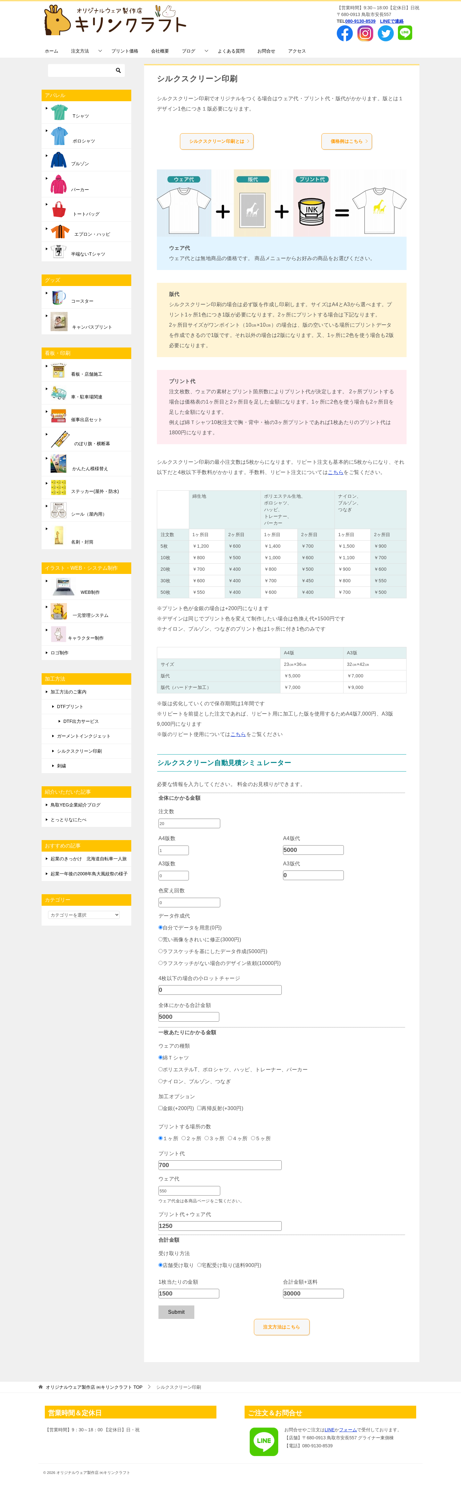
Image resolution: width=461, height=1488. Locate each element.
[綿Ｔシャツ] (160, 1057)
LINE (330, 1429)
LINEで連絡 (392, 21)
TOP (94, 1387)
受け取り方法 (174, 1253)
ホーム (51, 50)
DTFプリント (70, 706)
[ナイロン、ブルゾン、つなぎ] (160, 1081)
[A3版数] (173, 875)
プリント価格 (124, 50)
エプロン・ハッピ (80, 231)
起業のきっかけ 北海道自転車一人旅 (89, 858)
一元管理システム (80, 611)
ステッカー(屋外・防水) (85, 487)
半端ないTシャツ (78, 251)
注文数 (166, 811)
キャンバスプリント (81, 321)
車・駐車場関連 (76, 393)
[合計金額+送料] (313, 1293)
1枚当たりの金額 (178, 1282)
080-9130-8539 (360, 21)
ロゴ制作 (60, 652)
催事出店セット (76, 416)
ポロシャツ (73, 136)
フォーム (348, 1429)
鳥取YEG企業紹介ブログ (76, 804)
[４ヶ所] (230, 1138)
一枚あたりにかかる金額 (187, 1032)
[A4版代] (313, 850)
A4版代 (291, 838)
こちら (336, 472)
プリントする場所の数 (184, 1126)
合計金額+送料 (300, 1282)
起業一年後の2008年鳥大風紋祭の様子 (89, 873)
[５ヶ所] (253, 1138)
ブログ (188, 50)
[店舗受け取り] (160, 1265)
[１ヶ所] (160, 1138)
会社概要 (160, 50)
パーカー (70, 184)
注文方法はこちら (281, 1326)
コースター (72, 297)
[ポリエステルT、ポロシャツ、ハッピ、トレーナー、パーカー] (160, 1069)
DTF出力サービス (81, 721)
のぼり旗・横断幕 (80, 439)
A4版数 (166, 838)
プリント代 (171, 1153)
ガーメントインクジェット (84, 736)
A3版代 (291, 863)
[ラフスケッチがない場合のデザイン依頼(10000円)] (160, 963)
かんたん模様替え (79, 463)
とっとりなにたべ (68, 819)
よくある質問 (231, 50)
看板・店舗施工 (76, 370)
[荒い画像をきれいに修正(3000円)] (160, 939)
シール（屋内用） (79, 510)
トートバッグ (75, 209)
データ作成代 (174, 916)
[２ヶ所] (184, 1138)
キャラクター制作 (77, 634)
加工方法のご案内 (68, 691)
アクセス (297, 50)
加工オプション (176, 1096)
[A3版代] (313, 875)
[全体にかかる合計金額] (188, 1017)
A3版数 (166, 863)
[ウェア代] (189, 1191)
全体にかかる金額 (179, 798)
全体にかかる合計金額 (184, 1005)
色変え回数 (171, 890)
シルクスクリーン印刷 (79, 751)
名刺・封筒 (72, 535)
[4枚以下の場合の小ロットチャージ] (220, 990)
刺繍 (61, 765)
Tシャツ (70, 112)
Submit (176, 1312)
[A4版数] (173, 850)
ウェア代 (169, 1178)
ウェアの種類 (174, 1046)
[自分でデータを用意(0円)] (160, 927)
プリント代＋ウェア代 (184, 1214)
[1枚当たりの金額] (188, 1293)
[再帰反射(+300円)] (199, 1108)
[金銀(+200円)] (160, 1108)
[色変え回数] (189, 902)
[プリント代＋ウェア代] (220, 1226)
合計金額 (169, 1240)
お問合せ (266, 50)
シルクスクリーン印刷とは (219, 141)
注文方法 (80, 50)
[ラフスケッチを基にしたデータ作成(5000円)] (160, 951)
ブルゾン (70, 160)
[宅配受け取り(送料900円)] (199, 1265)
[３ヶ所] (207, 1138)
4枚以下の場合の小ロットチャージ (199, 978)
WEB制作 (75, 586)
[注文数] (189, 823)
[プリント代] (220, 1165)
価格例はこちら (350, 141)
